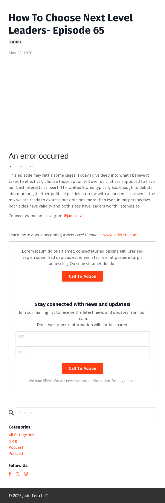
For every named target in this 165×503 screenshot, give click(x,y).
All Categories (21, 434)
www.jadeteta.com (120, 234)
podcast (16, 447)
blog (13, 441)
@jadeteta (72, 215)
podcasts (15, 41)
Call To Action (82, 276)
